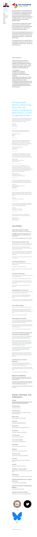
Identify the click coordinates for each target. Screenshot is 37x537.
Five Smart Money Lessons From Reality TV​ (19, 447)
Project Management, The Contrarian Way (19, 419)
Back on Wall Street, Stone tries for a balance (19, 452)
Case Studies (5, 17)
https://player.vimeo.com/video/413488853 (19, 484)
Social (4, 19)
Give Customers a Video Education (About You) (19, 433)
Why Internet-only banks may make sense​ (19, 467)
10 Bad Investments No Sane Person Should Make (20, 457)
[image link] (17, 504)
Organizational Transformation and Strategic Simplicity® (21, 495)
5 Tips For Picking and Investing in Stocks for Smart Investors (22, 477)
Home (4, 13)
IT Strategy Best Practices (16, 409)
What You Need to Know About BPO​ (18, 438)
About (4, 14)
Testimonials (5, 15)
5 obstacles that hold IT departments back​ (19, 443)
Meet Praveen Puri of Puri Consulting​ (18, 490)
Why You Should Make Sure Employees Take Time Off (20, 429)
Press (4, 18)
